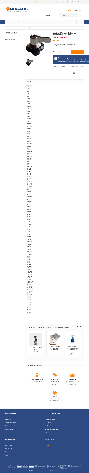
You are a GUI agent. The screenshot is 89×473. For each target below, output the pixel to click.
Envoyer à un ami (79, 73)
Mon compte (61, 2)
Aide (6, 455)
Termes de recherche (10, 422)
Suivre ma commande (11, 451)
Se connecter (8, 445)
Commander (70, 2)
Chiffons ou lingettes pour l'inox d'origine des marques (54, 348)
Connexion (81, 2)
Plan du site (8, 419)
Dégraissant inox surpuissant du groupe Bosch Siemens (72, 348)
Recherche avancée (10, 425)
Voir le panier (8, 448)
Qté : (54, 51)
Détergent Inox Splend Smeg (36, 348)
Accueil (9, 28)
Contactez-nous (9, 429)
